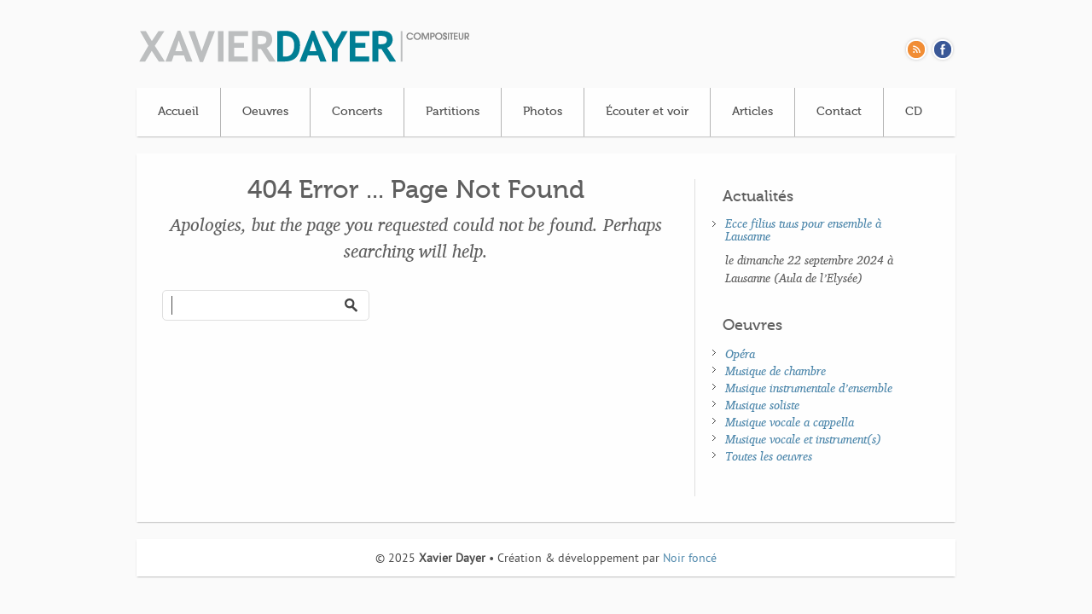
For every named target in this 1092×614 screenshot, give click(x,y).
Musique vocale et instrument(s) (803, 439)
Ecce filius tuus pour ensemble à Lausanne (803, 229)
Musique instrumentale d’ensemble (808, 387)
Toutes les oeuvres (768, 456)
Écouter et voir (647, 112)
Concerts (357, 112)
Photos (542, 112)
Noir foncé (690, 559)
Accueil (178, 112)
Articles (752, 112)
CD (913, 112)
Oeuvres (265, 112)
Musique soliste (762, 404)
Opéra (740, 353)
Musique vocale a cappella (789, 422)
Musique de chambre (775, 370)
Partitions (452, 112)
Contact (839, 112)
